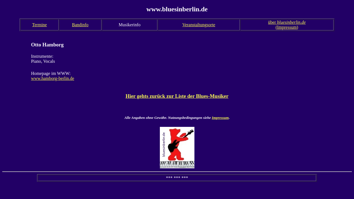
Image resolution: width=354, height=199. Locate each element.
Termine (39, 24)
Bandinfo (80, 24)
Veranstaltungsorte (198, 24)
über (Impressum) (287, 25)
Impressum (220, 118)
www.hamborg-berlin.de (52, 78)
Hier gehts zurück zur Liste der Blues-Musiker (177, 96)
